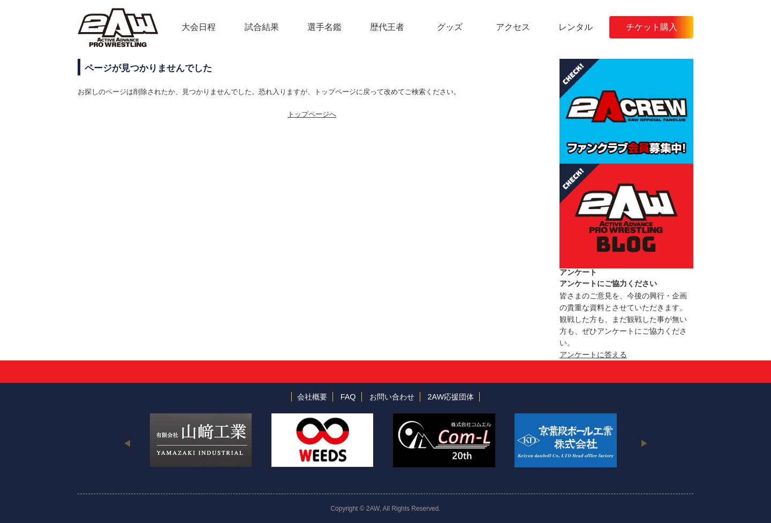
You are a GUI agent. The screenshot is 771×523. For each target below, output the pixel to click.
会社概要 (312, 397)
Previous (127, 443)
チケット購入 (651, 27)
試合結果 (262, 27)
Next (644, 443)
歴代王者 (387, 27)
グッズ (450, 27)
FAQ (348, 397)
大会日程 (199, 27)
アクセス (513, 27)
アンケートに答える (593, 354)
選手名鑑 (324, 27)
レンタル (575, 27)
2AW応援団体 (451, 397)
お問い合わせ (391, 397)
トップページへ (312, 114)
